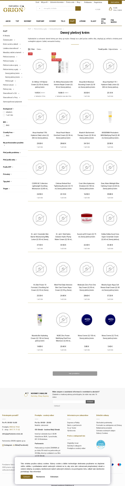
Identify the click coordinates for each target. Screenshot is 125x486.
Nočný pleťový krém (12, 77)
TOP (17, 21)
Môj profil (44, 2)
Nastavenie (40, 477)
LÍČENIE (82, 21)
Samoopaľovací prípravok (12, 102)
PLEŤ (72, 21)
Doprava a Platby (73, 422)
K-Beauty (6, 36)
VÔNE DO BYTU (103, 21)
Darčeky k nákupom (74, 445)
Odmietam (54, 477)
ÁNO (7, 125)
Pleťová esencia (9, 57)
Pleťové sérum (8, 85)
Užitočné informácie (57, 2)
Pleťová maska (8, 61)
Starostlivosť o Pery (10, 97)
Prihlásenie (88, 2)
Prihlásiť (89, 402)
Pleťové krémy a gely (10, 69)
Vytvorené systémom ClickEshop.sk (62, 484)
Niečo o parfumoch (74, 424)
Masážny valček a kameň (12, 52)
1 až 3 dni (9, 115)
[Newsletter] (69, 402)
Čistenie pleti (7, 40)
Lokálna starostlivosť (10, 48)
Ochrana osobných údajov (105, 430)
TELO (63, 21)
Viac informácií (35, 472)
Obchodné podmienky (104, 422)
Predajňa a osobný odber (76, 448)
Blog (78, 2)
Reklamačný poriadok (104, 427)
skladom (9, 112)
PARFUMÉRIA (115, 2)
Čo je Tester (71, 427)
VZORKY (52, 21)
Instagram (8, 444)
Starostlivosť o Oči (10, 93)
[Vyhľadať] (39, 8)
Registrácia (98, 2)
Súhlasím (26, 477)
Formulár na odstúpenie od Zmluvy (109, 424)
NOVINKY (27, 21)
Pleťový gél (9, 81)
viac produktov (74, 373)
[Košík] (117, 9)
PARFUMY (40, 21)
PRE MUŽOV (114, 21)
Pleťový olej (7, 89)
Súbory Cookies (102, 432)
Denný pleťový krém (12, 73)
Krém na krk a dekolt (10, 44)
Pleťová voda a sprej (10, 65)
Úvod (37, 2)
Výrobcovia (71, 430)
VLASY (93, 21)
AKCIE (8, 21)
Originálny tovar (73, 442)
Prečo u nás (70, 2)
